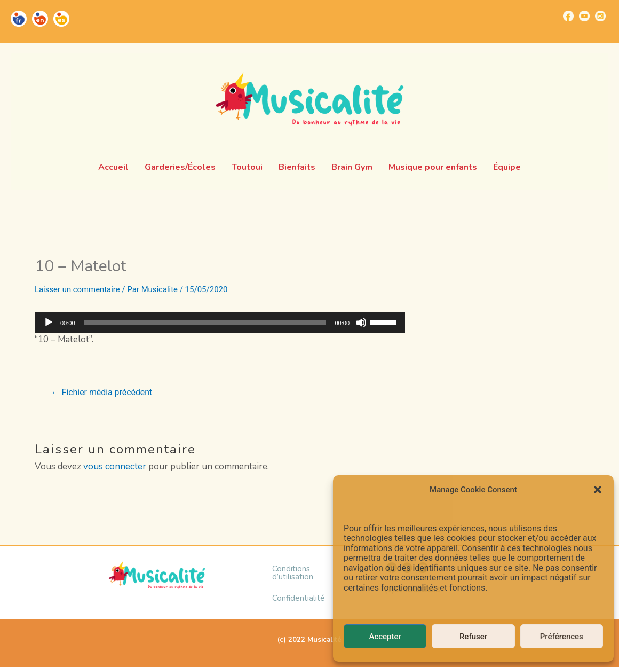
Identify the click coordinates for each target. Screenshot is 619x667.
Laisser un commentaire (78, 289)
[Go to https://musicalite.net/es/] (61, 19)
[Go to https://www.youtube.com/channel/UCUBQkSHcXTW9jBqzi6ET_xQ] (584, 16)
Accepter (385, 636)
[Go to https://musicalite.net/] (19, 19)
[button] (597, 489)
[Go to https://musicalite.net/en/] (40, 19)
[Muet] (361, 322)
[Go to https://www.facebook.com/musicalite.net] (568, 16)
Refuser (473, 636)
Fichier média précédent (102, 392)
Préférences (561, 636)
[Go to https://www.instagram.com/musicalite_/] (600, 16)
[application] (220, 322)
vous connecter (114, 466)
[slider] (205, 322)
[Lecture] (48, 322)
